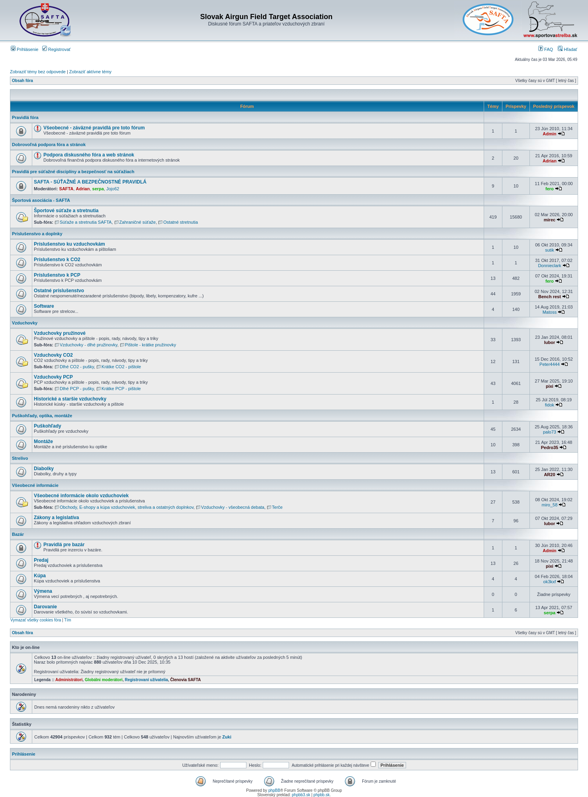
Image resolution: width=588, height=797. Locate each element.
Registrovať (56, 49)
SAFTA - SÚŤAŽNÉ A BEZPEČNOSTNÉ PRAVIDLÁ (90, 182)
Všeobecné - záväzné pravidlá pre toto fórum (94, 128)
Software (44, 306)
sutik (549, 250)
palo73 (549, 432)
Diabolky (44, 468)
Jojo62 (112, 188)
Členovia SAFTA (185, 680)
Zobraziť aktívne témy (90, 71)
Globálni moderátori (104, 680)
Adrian (550, 160)
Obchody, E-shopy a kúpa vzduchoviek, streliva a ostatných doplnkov (126, 507)
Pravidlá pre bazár (63, 544)
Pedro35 (549, 447)
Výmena (43, 591)
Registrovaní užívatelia (146, 680)
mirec (549, 219)
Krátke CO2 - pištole (121, 366)
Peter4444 (549, 364)
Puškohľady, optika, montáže (42, 415)
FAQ (545, 49)
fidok (549, 404)
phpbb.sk (321, 795)
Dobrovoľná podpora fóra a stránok (49, 144)
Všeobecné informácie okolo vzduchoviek (81, 495)
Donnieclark (549, 265)
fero (549, 188)
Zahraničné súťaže (137, 222)
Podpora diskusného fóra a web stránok (88, 155)
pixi (549, 386)
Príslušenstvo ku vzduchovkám (69, 244)
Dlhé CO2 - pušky (77, 366)
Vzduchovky (24, 322)
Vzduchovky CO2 (53, 355)
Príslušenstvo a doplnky (37, 233)
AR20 (549, 474)
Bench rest (549, 296)
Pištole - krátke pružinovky (150, 344)
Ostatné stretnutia (180, 222)
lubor (549, 342)
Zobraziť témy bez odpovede (38, 71)
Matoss (550, 312)
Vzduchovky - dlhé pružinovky (88, 344)
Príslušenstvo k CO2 (57, 259)
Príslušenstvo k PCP (57, 275)
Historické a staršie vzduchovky (70, 399)
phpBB (274, 790)
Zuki (226, 736)
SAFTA (66, 188)
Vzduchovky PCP (53, 377)
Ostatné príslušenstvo (59, 290)
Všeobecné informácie (35, 485)
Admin (549, 133)
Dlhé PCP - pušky (77, 388)
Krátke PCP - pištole (121, 388)
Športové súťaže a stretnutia (66, 210)
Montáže (43, 441)
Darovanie (45, 606)
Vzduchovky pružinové (60, 333)
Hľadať (567, 49)
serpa (98, 188)
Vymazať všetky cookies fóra (35, 620)
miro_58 (550, 504)
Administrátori (68, 680)
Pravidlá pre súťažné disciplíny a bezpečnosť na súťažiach (73, 171)
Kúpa (40, 575)
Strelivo (20, 458)
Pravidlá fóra (25, 117)
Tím (67, 620)
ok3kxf (549, 581)
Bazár (18, 534)
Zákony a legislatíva (56, 517)
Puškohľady (47, 426)
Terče (277, 507)
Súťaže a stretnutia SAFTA (85, 222)
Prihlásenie (24, 49)
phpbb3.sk (301, 795)
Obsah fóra (22, 80)
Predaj (41, 560)
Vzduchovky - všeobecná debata (232, 507)
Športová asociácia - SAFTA (41, 200)
